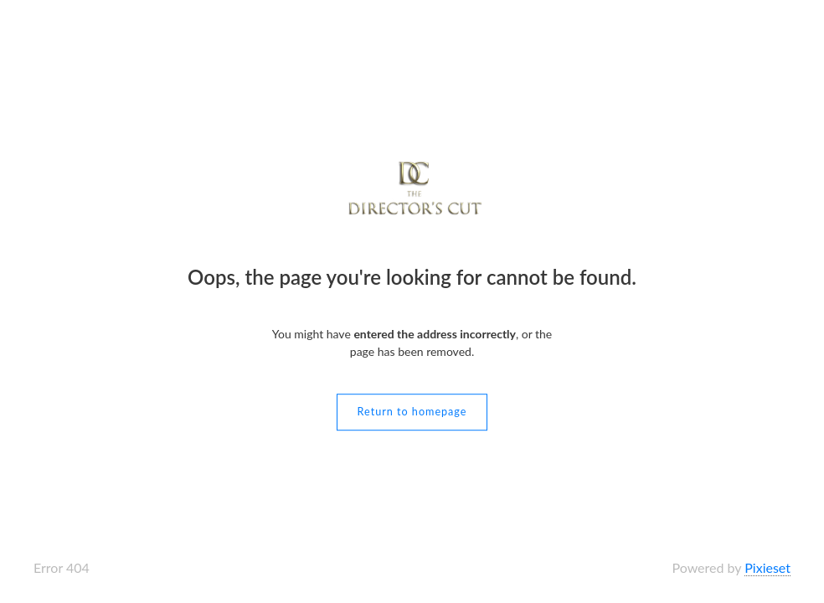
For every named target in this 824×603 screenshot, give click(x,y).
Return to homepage (412, 411)
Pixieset (767, 567)
